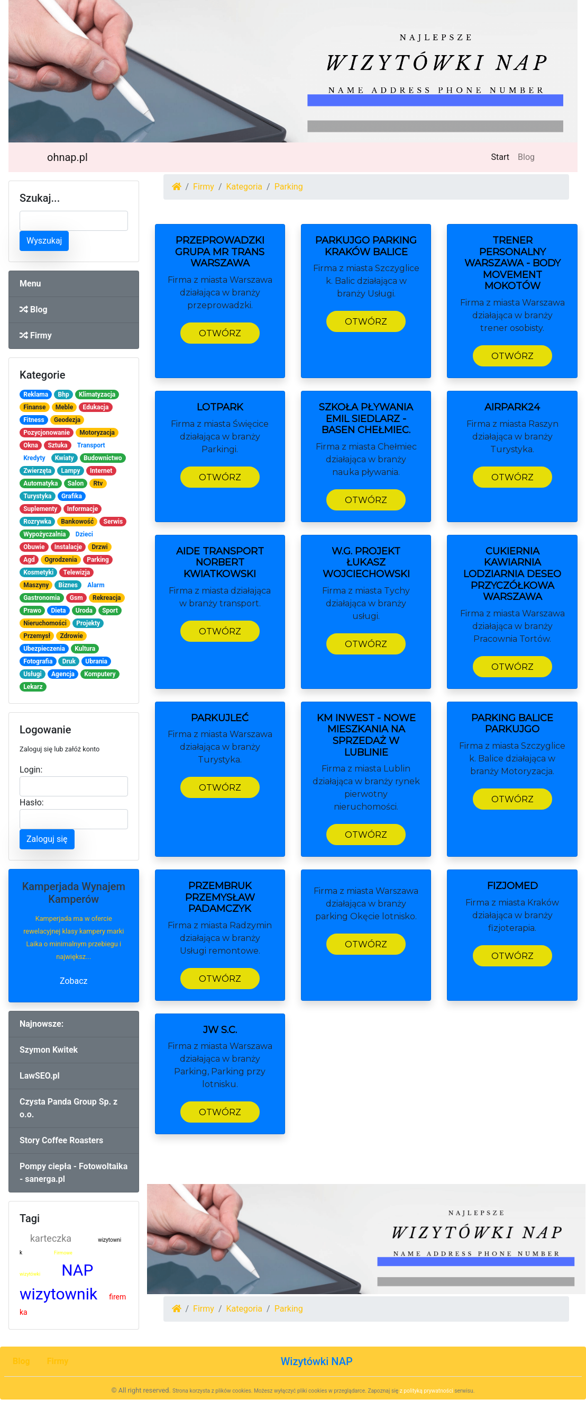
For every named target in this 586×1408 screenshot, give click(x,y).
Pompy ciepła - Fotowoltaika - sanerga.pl (73, 1172)
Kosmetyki (38, 572)
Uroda (84, 610)
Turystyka (37, 496)
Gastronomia (41, 598)
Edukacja (96, 407)
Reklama (35, 394)
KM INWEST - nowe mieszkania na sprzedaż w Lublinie (366, 735)
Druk (69, 661)
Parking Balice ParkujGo (512, 724)
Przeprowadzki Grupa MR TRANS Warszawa (219, 252)
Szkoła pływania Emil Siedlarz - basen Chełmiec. (366, 418)
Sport (110, 610)
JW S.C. (220, 1030)
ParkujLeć (220, 718)
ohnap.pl (67, 157)
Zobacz (74, 981)
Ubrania (96, 661)
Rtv (98, 483)
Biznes (68, 585)
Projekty (88, 623)
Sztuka (57, 445)
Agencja (63, 674)
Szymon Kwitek (49, 1050)
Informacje (82, 509)
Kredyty (34, 458)
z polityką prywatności (426, 1390)
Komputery (99, 674)
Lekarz (32, 686)
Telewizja (76, 572)
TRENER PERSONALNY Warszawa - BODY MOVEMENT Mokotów (512, 263)
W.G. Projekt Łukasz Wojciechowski (366, 562)
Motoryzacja (97, 432)
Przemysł (36, 636)
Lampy (70, 470)
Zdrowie (71, 636)
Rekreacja (107, 598)
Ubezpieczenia (44, 648)
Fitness (33, 420)
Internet (101, 470)
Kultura (85, 648)
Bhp (63, 394)
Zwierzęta (37, 470)
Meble (64, 407)
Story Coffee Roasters (61, 1140)
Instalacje (68, 547)
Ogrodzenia (60, 559)
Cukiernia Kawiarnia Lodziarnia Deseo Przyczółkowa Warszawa (512, 574)
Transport (91, 445)
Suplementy (40, 509)
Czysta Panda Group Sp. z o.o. (68, 1108)
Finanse (34, 407)
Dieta (58, 610)
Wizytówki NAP (317, 1361)
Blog (526, 157)
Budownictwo (103, 458)
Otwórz (220, 333)
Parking (98, 559)
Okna (30, 445)
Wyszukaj (44, 241)
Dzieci (84, 534)
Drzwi (99, 547)
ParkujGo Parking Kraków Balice (366, 246)
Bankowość (77, 521)
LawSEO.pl (40, 1076)
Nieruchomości (45, 623)
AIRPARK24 (512, 407)
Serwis (113, 521)
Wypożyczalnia (44, 534)
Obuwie (33, 547)
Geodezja (67, 420)
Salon (76, 483)
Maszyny (36, 585)
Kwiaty (64, 458)
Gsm (76, 598)
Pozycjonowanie (46, 432)
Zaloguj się (47, 839)
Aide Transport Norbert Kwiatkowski (220, 562)
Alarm (95, 585)
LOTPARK (220, 407)
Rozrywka (37, 521)
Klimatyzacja (97, 394)
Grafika (71, 496)
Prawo (32, 610)
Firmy (36, 335)
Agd (29, 559)
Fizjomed (512, 886)
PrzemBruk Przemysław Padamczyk (220, 897)
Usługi (32, 674)
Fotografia (37, 661)
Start (502, 156)
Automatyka (40, 483)
